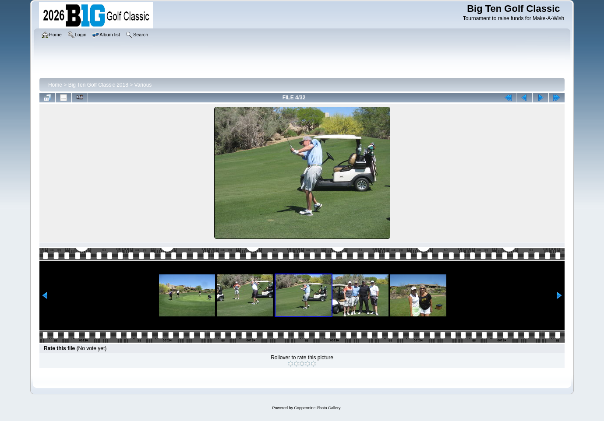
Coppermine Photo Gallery (317, 408)
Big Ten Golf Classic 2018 (98, 85)
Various (143, 85)
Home (55, 85)
